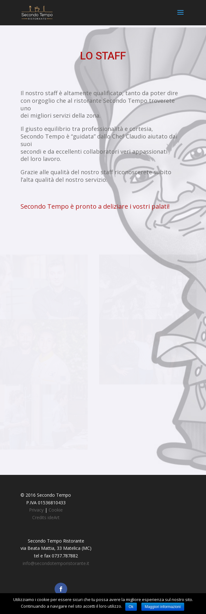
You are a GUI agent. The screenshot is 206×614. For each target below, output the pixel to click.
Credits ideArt (46, 517)
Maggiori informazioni (163, 607)
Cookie (56, 510)
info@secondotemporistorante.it (56, 563)
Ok (131, 607)
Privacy (36, 510)
